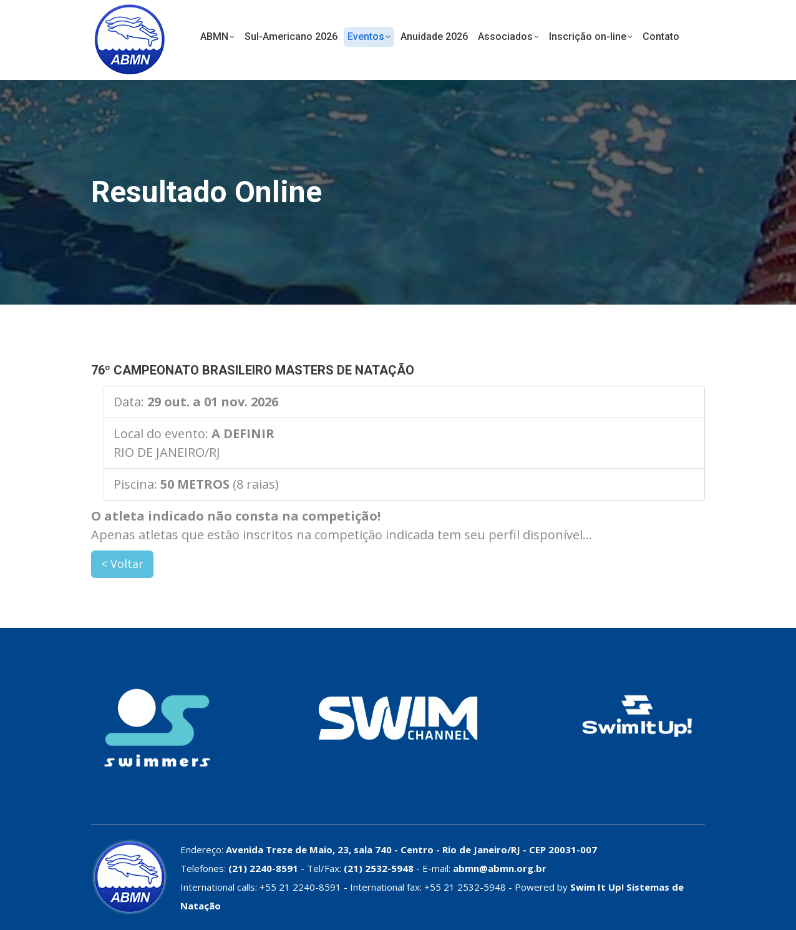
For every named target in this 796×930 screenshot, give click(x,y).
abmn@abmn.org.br (499, 868)
